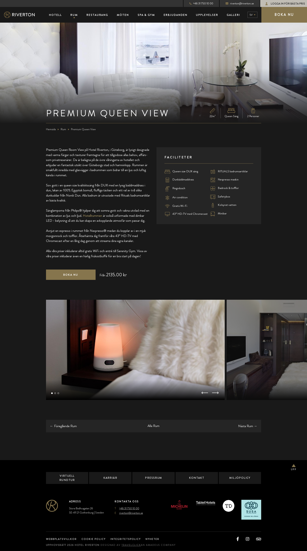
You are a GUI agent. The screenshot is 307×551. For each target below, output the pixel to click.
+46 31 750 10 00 (198, 3)
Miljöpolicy (240, 478)
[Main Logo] (23, 15)
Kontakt (196, 478)
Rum (63, 129)
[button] (52, 393)
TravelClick (134, 545)
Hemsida (51, 129)
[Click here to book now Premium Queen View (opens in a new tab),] (71, 275)
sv (251, 15)
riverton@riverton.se (236, 3)
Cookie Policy (96, 539)
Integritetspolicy (131, 539)
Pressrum (154, 478)
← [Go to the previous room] (63, 426)
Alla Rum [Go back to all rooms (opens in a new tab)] (153, 426)
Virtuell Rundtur (67, 478)
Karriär (110, 478)
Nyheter (160, 539)
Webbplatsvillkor (62, 539)
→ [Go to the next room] (247, 426)
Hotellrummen (92, 215)
